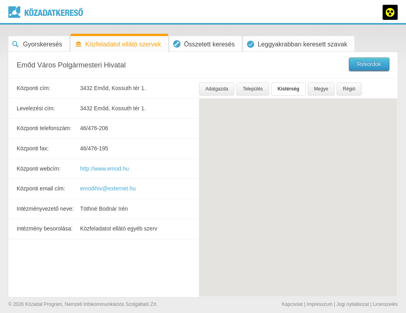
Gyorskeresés (37, 44)
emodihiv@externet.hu (108, 188)
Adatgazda (216, 89)
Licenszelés (385, 304)
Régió (349, 89)
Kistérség (288, 89)
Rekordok (369, 64)
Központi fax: (33, 148)
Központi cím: (33, 88)
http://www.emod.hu (104, 168)
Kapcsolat (292, 304)
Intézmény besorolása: (45, 228)
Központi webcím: (39, 168)
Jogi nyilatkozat (352, 304)
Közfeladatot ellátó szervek (118, 44)
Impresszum (319, 304)
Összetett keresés (204, 44)
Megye (321, 89)
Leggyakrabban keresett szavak (297, 44)
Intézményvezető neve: (45, 208)
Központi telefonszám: (44, 128)
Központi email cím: (41, 188)
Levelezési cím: (36, 108)
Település (253, 89)
